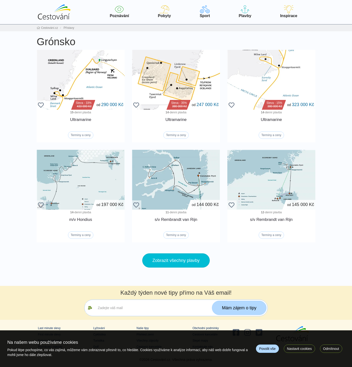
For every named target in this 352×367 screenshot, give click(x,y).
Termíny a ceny (80, 135)
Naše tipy (142, 328)
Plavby (245, 11)
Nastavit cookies (299, 349)
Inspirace (289, 11)
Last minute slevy (49, 328)
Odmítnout (331, 349)
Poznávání (119, 11)
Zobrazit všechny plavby (175, 260)
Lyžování (99, 328)
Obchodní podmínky (206, 328)
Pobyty (164, 11)
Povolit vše (267, 349)
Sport (204, 11)
